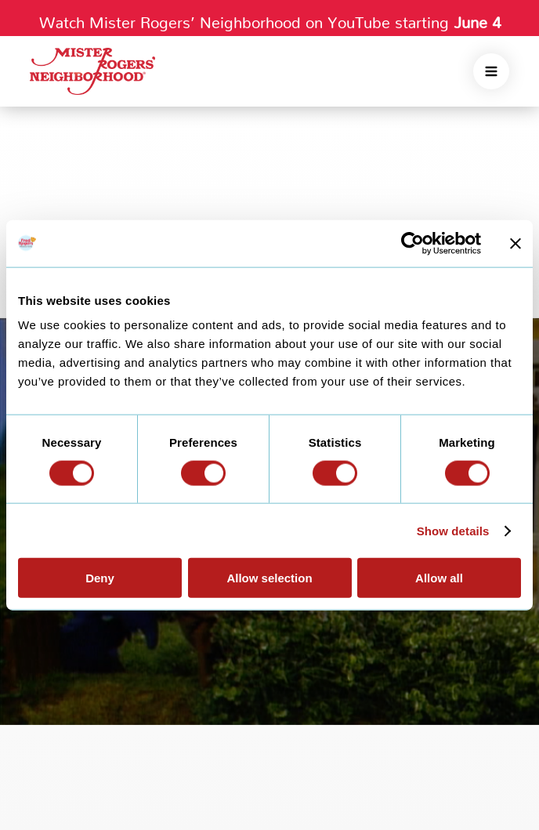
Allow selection (269, 578)
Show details (453, 530)
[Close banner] (515, 242)
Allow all (439, 578)
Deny (99, 578)
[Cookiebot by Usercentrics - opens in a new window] (412, 243)
